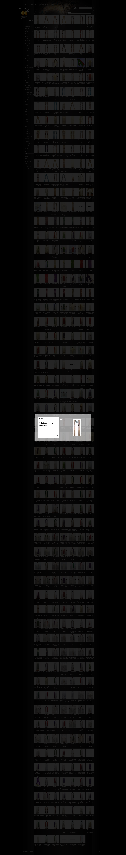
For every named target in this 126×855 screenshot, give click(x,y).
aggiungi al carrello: (44, 436)
